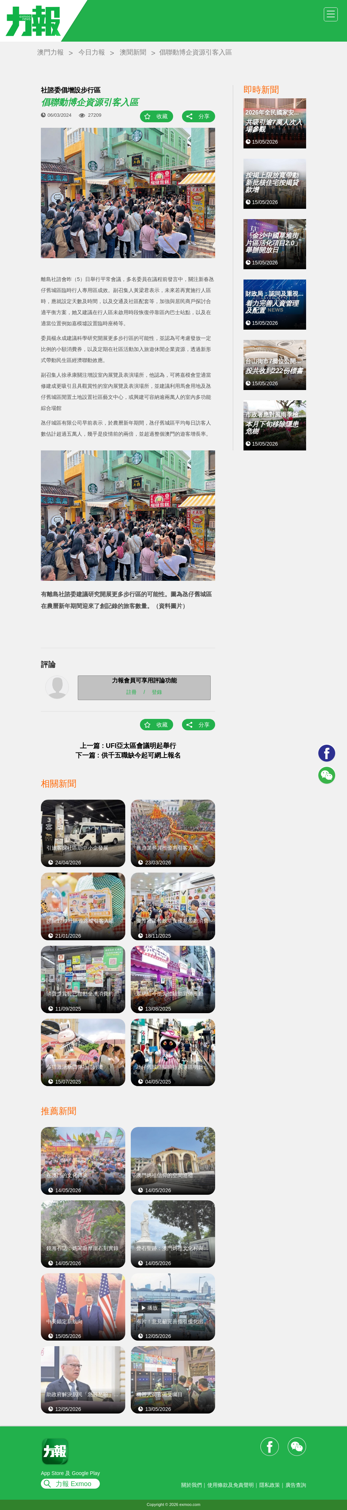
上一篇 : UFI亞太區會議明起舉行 (128, 745)
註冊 (131, 692)
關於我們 (191, 1485)
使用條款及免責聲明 (230, 1485)
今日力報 (91, 52)
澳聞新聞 (133, 52)
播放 (152, 1308)
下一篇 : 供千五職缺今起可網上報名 (128, 755)
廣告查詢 (295, 1485)
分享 (204, 116)
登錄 (157, 692)
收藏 (162, 116)
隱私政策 (269, 1485)
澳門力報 (50, 52)
